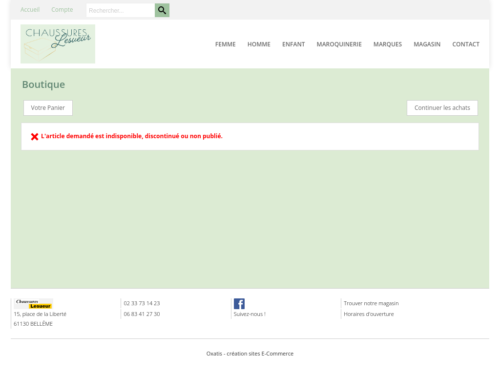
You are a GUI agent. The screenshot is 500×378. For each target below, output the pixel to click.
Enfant (293, 44)
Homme (259, 44)
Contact (465, 44)
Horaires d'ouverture (369, 313)
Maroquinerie (339, 44)
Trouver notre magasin (371, 303)
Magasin (427, 44)
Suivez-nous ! (250, 313)
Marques (388, 44)
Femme (225, 44)
